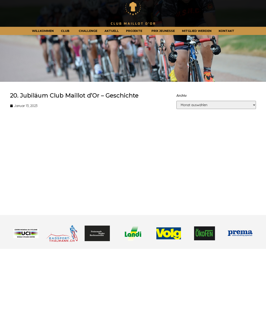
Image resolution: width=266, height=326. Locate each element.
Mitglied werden (196, 31)
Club (66, 31)
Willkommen (43, 31)
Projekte (135, 31)
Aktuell (112, 31)
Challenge (88, 31)
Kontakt (226, 31)
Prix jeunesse (163, 31)
